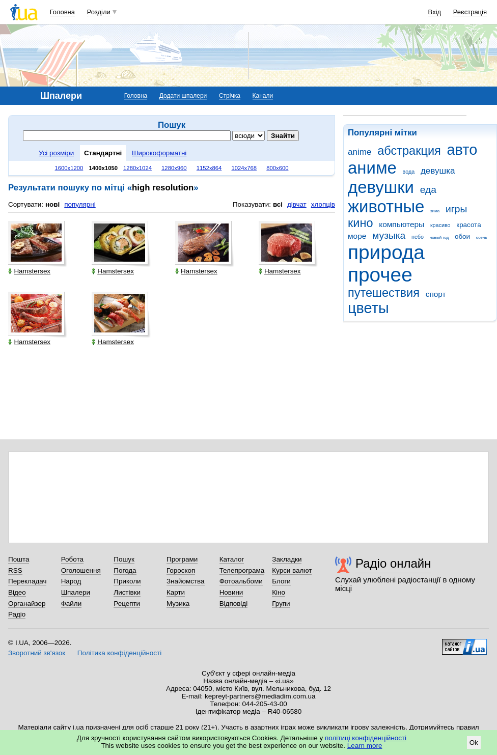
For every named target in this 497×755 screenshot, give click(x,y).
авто (462, 150)
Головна (62, 12)
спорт (436, 294)
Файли (71, 603)
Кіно (278, 592)
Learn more (364, 745)
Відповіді (233, 603)
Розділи (99, 12)
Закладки (286, 559)
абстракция (409, 150)
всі (278, 204)
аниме (372, 167)
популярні (79, 204)
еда (428, 189)
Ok (474, 742)
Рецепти (127, 603)
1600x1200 (69, 168)
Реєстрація (470, 12)
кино (360, 223)
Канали (263, 95)
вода (409, 172)
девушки (381, 187)
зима (434, 211)
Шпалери (75, 592)
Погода (125, 570)
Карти (176, 592)
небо (417, 237)
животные (386, 206)
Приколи (127, 581)
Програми (182, 559)
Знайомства (186, 581)
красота (468, 225)
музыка (388, 235)
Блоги (281, 581)
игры (456, 209)
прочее (380, 275)
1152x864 (209, 168)
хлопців (323, 204)
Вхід (434, 12)
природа (386, 252)
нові (52, 204)
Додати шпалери (183, 95)
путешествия (384, 292)
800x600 (277, 168)
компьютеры (401, 224)
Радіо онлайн (393, 563)
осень (481, 237)
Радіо (16, 614)
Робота (72, 559)
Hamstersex (29, 271)
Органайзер (26, 603)
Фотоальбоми (241, 581)
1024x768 (244, 168)
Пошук (124, 559)
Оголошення (81, 570)
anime (359, 152)
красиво (440, 225)
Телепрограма (242, 570)
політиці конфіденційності (365, 738)
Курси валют (292, 570)
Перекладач (27, 581)
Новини (231, 592)
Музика (178, 603)
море (357, 236)
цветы (368, 308)
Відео (17, 592)
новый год (439, 237)
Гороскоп (181, 570)
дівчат (297, 204)
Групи (281, 603)
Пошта (18, 559)
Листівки (127, 592)
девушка (438, 171)
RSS (15, 570)
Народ (71, 581)
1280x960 (174, 168)
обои (462, 236)
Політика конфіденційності (119, 653)
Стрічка (229, 95)
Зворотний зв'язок (36, 653)
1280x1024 (137, 168)
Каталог (231, 559)
